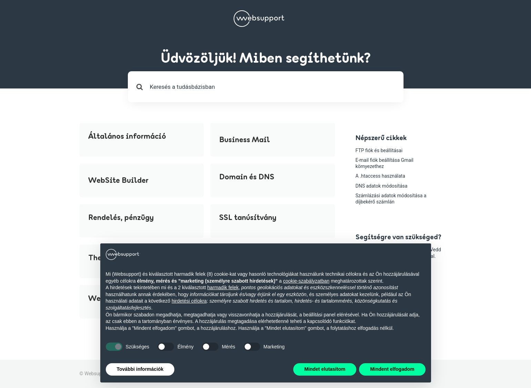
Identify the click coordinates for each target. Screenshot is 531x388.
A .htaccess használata (380, 176)
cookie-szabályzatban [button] (306, 281)
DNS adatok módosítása (382, 186)
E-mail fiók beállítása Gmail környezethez (384, 163)
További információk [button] (140, 369)
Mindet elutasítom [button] (324, 369)
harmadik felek (222, 287)
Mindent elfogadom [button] (392, 369)
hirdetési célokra (189, 301)
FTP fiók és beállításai (379, 150)
